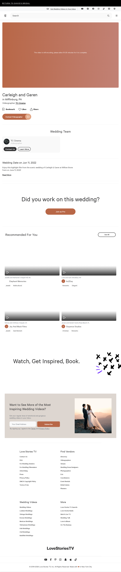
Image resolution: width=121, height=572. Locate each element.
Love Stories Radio (66, 511)
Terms (33, 428)
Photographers (65, 471)
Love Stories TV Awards (68, 507)
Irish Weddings (25, 528)
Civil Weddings (25, 532)
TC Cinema (21, 103)
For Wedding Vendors (27, 464)
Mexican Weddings (26, 521)
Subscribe (49, 424)
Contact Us (10, 149)
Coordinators (64, 478)
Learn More (24, 149)
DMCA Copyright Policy (28, 481)
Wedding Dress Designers (69, 467)
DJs (61, 474)
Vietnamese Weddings (27, 525)
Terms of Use (24, 485)
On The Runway (65, 525)
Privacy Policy (44, 428)
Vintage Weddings (26, 514)
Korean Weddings (26, 518)
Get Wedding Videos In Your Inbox (62, 8)
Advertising (24, 471)
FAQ (21, 460)
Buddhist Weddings (26, 535)
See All (106, 234)
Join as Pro (60, 211)
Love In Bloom (65, 521)
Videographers (65, 460)
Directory (63, 456)
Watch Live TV (65, 514)
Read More (6, 175)
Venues (62, 464)
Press (21, 474)
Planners (63, 488)
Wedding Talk (65, 518)
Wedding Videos (25, 507)
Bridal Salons (64, 485)
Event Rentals (65, 481)
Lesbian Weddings (26, 511)
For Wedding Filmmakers (28, 467)
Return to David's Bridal (16, 3)
